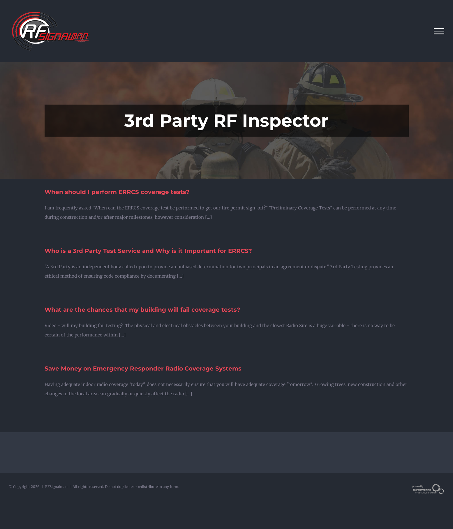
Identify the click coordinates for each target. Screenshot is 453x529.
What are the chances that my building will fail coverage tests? (142, 309)
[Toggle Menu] (439, 31)
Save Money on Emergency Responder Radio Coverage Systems (143, 368)
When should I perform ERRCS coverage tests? (117, 191)
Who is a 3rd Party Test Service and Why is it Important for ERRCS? (148, 250)
